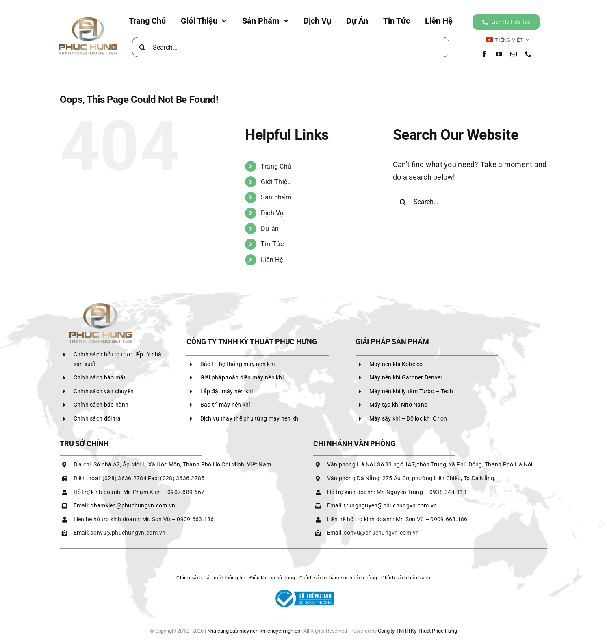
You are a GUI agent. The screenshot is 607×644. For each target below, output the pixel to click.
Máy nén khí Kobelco (396, 364)
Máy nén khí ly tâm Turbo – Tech (411, 391)
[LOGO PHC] (88, 18)
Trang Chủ (276, 166)
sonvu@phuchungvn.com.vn (127, 532)
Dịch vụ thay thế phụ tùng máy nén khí (250, 418)
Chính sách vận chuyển (104, 391)
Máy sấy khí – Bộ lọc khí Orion (408, 418)
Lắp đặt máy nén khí (226, 391)
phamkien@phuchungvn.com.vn (132, 505)
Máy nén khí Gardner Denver (406, 377)
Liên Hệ (272, 260)
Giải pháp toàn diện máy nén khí (242, 377)
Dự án (270, 228)
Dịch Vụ (272, 213)
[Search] (142, 47)
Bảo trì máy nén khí (225, 404)
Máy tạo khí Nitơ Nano (398, 404)
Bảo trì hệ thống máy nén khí (237, 364)
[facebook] (484, 54)
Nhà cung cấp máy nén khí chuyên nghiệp (253, 631)
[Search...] (290, 47)
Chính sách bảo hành (101, 404)
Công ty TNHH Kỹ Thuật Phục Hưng (417, 631)
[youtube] (499, 54)
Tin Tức (272, 244)
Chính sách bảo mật (100, 377)
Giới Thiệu (276, 182)
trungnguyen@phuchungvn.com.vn (390, 505)
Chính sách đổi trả (97, 418)
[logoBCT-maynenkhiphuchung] (303, 590)
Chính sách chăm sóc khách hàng (338, 578)
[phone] (528, 54)
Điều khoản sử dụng (272, 578)
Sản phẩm (276, 197)
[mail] (513, 54)
